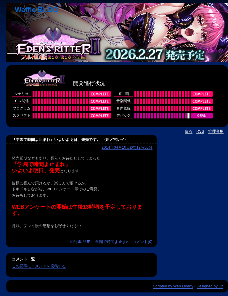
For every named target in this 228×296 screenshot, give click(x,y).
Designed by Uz (210, 286)
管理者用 (216, 131)
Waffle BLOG (36, 10)
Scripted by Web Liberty (173, 286)
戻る (188, 131)
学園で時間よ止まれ (112, 241)
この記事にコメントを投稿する (39, 266)
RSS (200, 131)
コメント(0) (142, 241)
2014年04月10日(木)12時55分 (127, 147)
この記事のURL (79, 241)
